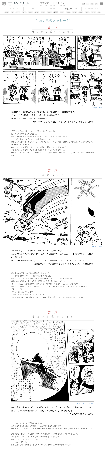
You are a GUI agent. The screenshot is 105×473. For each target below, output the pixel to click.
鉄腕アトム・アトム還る (85, 403)
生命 (17, 12)
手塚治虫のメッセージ (71, 9)
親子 (68, 12)
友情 (24, 12)
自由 (30, 12)
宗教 (93, 12)
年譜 (33, 9)
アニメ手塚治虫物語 (91, 9)
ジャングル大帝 (96, 246)
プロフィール (13, 9)
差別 (62, 12)
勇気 (55, 12)
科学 (36, 12)
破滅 (87, 12)
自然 (49, 12)
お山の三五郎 (97, 108)
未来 (6, 12)
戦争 (43, 12)
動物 (80, 12)
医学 (74, 12)
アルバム (52, 9)
